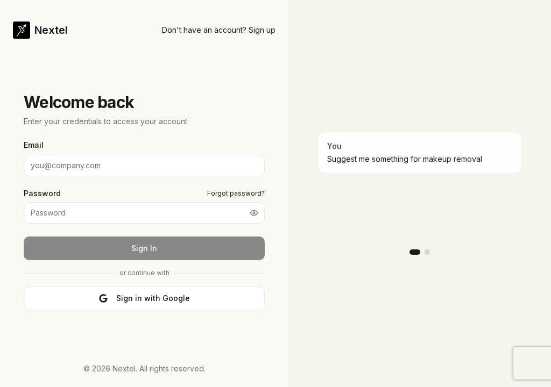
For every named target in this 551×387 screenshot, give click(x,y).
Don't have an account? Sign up (219, 29)
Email (34, 144)
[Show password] (254, 213)
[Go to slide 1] (414, 252)
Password (42, 193)
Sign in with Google (144, 298)
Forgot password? (236, 193)
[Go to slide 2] (427, 252)
